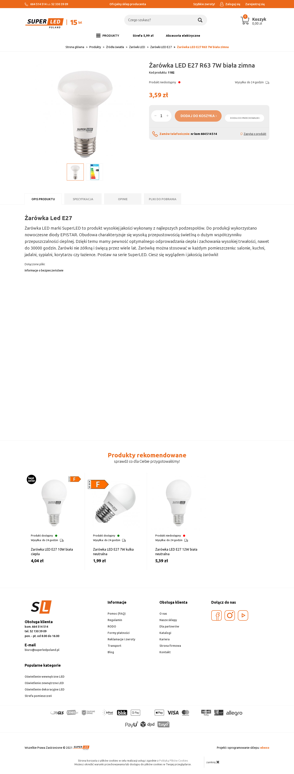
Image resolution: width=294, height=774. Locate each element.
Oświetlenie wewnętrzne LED (44, 676)
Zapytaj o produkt (255, 134)
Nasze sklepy (168, 620)
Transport (114, 645)
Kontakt (165, 652)
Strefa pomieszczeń (38, 696)
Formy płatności (119, 633)
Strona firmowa (170, 645)
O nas (163, 613)
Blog (111, 652)
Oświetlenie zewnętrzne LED (44, 683)
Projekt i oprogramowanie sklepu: (243, 747)
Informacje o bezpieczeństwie (44, 270)
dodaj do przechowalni (245, 118)
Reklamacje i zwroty (121, 639)
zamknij (213, 762)
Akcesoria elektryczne (183, 35)
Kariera (164, 639)
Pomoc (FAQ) (117, 613)
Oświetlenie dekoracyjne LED (44, 689)
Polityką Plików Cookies (173, 760)
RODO (112, 626)
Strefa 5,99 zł (143, 35)
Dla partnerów (169, 626)
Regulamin (115, 620)
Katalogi (165, 633)
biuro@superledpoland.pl (42, 650)
